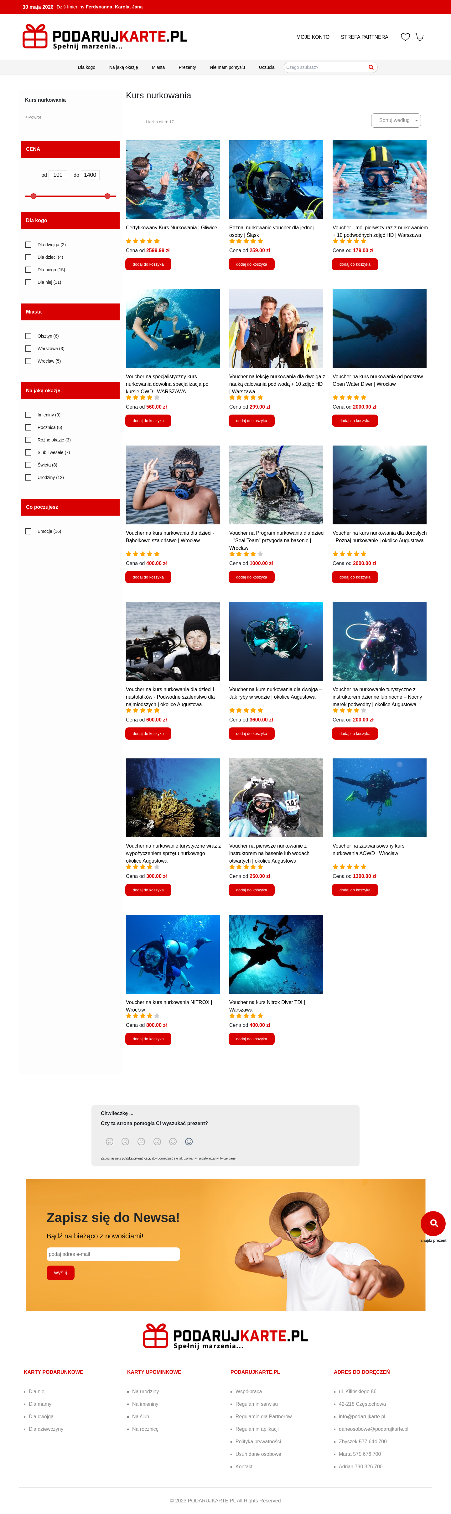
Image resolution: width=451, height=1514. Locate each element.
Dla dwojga (41, 1416)
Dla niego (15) (51, 269)
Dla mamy (40, 1404)
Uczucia (267, 67)
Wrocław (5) (49, 361)
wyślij (60, 1272)
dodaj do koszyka (148, 264)
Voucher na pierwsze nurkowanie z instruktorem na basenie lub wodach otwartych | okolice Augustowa (269, 853)
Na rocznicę (145, 1429)
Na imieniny (145, 1404)
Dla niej (37, 1391)
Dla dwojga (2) (52, 244)
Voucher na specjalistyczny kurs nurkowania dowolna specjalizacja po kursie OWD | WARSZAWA (167, 384)
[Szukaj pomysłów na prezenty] (331, 67)
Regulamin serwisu (257, 1404)
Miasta (158, 67)
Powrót (33, 117)
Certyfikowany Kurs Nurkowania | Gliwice (171, 227)
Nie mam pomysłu (227, 67)
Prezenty (187, 67)
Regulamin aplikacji (257, 1429)
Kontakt (244, 1466)
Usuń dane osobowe (258, 1454)
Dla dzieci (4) (50, 257)
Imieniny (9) (49, 414)
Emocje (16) (49, 531)
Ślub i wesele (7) (54, 452)
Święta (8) (47, 464)
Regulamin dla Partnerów (264, 1416)
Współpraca (249, 1391)
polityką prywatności (136, 1158)
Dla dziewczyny (46, 1429)
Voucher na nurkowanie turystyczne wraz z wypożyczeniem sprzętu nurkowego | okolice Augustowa (173, 853)
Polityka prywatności (258, 1441)
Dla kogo (86, 67)
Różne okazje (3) (54, 439)
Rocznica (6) (50, 427)
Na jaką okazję (123, 67)
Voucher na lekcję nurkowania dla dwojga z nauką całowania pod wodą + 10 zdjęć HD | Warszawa (277, 384)
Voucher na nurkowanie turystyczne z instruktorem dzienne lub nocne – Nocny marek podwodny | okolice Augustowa (377, 697)
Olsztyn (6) (48, 336)
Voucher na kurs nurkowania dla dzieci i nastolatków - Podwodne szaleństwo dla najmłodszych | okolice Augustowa (170, 697)
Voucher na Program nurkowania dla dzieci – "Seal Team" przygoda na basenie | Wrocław (276, 540)
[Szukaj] (371, 67)
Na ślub (140, 1416)
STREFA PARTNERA (364, 37)
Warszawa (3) (51, 348)
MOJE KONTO (313, 37)
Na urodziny (145, 1391)
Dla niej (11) (49, 282)
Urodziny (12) (51, 477)
